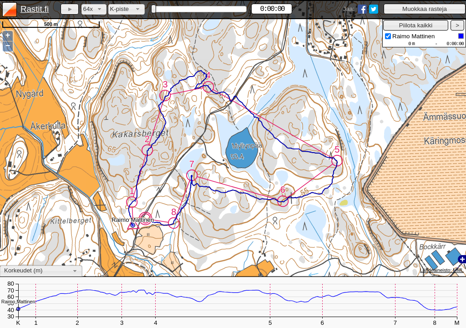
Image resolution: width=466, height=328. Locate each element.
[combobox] (93, 9)
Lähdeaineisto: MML (442, 270)
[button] (425, 9)
